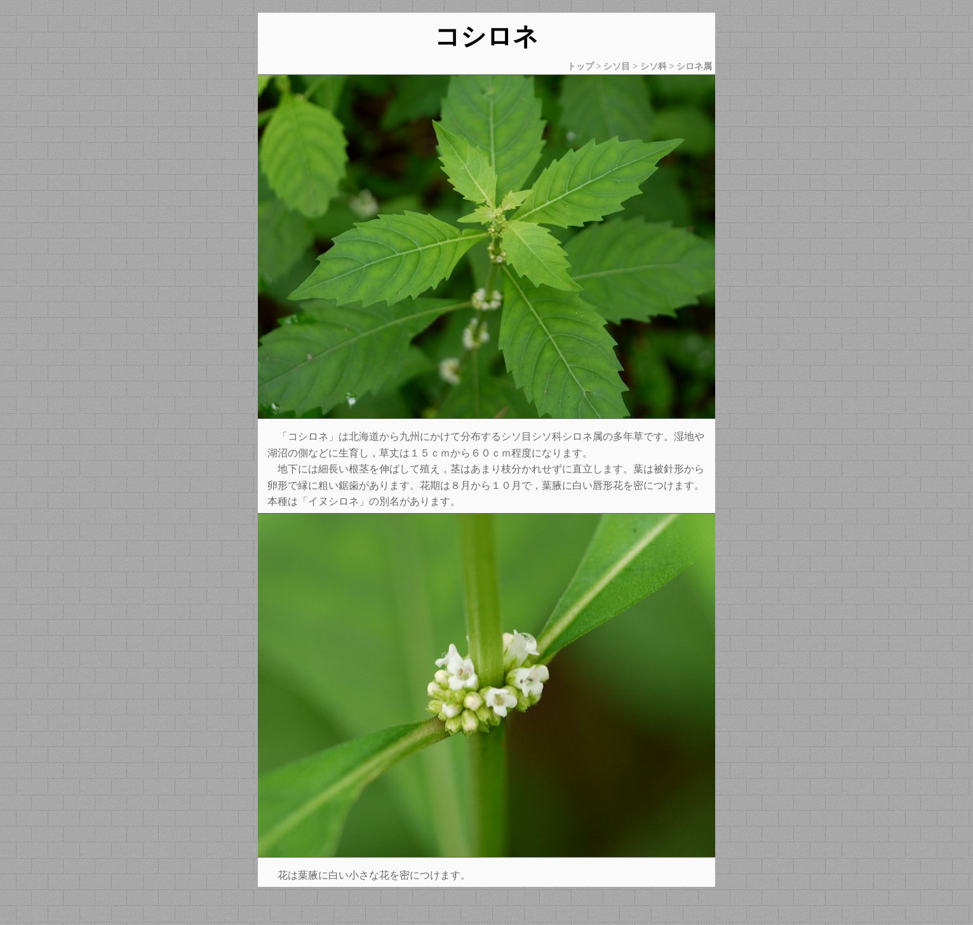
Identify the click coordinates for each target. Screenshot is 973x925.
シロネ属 (694, 66)
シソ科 (653, 66)
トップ (580, 66)
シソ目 (616, 66)
